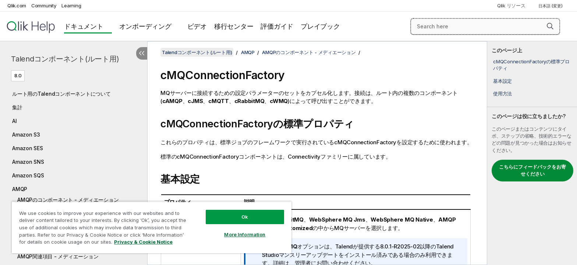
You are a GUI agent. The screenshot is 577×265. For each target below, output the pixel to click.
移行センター (234, 26)
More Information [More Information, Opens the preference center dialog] (244, 234)
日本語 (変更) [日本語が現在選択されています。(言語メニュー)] (551, 5)
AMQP (19, 189)
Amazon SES (27, 148)
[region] (151, 227)
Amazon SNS (28, 162)
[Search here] (485, 26)
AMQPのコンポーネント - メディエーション (67, 200)
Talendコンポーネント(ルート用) (65, 58)
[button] (550, 26)
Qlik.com (16, 5)
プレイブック (320, 26)
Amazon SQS (28, 175)
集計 (17, 107)
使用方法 (502, 93)
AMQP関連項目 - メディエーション (57, 256)
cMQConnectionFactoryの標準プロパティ (531, 65)
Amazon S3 (26, 134)
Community (44, 5)
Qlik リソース (511, 5)
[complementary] (532, 153)
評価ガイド (277, 26)
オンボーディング (145, 26)
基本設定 (502, 81)
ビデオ (197, 26)
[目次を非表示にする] (141, 53)
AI (14, 121)
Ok (244, 217)
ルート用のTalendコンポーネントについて (61, 94)
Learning (71, 5)
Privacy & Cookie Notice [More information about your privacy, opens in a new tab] (143, 242)
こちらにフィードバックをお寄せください (532, 170)
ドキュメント (83, 26)
